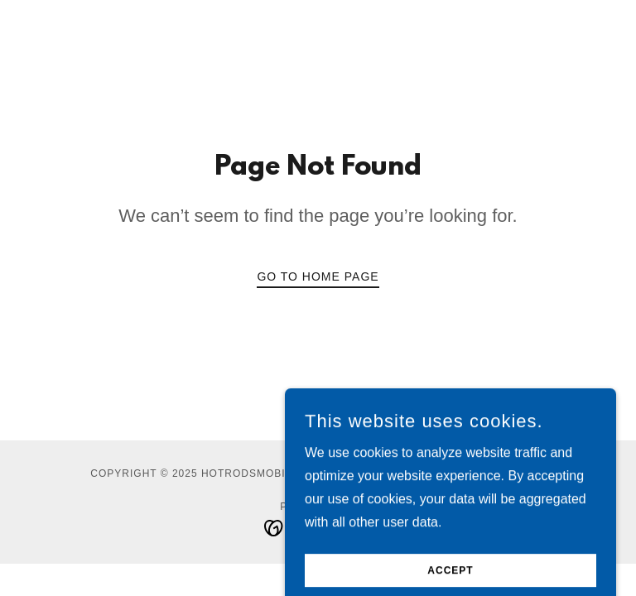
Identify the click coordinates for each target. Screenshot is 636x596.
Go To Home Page (317, 276)
